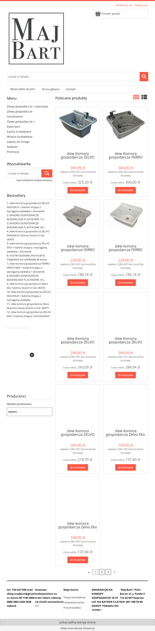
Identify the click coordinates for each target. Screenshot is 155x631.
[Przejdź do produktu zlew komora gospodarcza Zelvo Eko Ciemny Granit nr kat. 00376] (125, 406)
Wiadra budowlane (19, 137)
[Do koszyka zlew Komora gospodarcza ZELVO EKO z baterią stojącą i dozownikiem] (77, 467)
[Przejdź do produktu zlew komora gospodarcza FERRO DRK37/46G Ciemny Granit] (77, 221)
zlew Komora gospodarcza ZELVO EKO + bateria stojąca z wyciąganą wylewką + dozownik (28, 247)
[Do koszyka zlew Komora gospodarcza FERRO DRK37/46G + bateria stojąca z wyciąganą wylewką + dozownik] (125, 190)
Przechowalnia (72, 607)
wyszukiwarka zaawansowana (34, 180)
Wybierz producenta (19, 404)
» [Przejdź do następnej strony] (114, 572)
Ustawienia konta (73, 602)
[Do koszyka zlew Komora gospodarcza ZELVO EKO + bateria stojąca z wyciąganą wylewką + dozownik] (77, 375)
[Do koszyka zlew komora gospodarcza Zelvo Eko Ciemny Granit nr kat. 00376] (125, 467)
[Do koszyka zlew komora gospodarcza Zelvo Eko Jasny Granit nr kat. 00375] (77, 560)
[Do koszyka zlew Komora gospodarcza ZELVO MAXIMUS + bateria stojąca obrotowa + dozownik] (125, 375)
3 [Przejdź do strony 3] (108, 572)
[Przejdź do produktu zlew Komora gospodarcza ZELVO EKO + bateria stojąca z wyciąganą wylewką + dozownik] (77, 314)
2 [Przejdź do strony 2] (102, 572)
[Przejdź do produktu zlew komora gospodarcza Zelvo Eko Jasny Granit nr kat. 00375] (77, 498)
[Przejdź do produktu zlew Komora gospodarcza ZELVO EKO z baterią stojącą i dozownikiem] (77, 406)
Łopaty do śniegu (18, 142)
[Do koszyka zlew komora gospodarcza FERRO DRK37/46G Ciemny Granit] (77, 282)
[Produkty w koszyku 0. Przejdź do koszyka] (108, 13)
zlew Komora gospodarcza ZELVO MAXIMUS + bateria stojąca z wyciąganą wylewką (29, 296)
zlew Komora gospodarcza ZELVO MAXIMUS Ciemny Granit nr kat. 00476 (28, 235)
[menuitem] (23, 89)
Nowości (12, 147)
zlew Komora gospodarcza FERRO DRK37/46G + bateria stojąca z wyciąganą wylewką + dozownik (28, 267)
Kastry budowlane (19, 132)
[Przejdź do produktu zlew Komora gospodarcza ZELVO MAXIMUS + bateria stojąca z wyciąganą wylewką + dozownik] (29, 374)
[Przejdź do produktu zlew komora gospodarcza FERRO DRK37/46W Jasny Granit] (125, 221)
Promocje (13, 152)
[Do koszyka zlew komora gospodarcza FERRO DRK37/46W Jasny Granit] (125, 282)
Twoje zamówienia (74, 597)
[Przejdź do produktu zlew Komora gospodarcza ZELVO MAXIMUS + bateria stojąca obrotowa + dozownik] (125, 314)
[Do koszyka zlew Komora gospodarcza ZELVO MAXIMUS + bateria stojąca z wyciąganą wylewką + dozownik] (77, 190)
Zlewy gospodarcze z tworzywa (27, 106)
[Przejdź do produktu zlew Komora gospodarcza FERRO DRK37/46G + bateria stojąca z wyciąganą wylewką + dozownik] (125, 129)
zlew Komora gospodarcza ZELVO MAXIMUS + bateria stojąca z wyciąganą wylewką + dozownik (28, 207)
